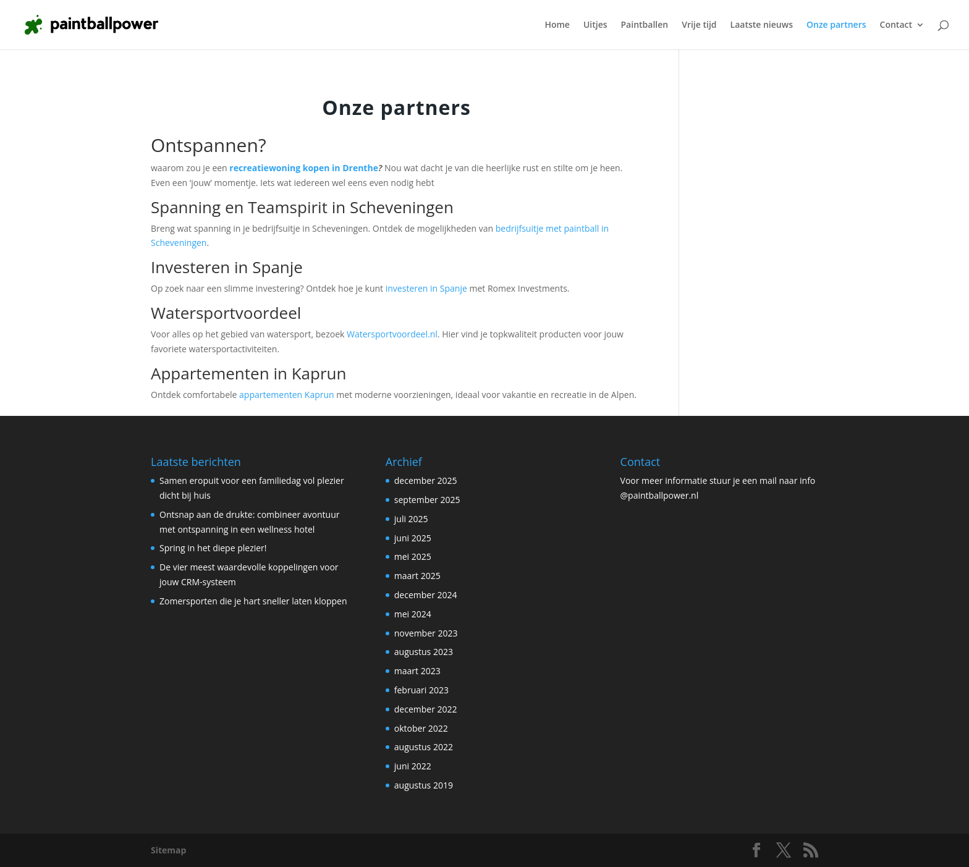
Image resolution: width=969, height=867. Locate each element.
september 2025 (427, 499)
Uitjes (595, 25)
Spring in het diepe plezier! (213, 548)
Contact (896, 25)
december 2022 (425, 709)
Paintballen (645, 25)
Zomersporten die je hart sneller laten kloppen (253, 601)
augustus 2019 (423, 785)
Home (557, 25)
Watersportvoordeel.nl (392, 334)
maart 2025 (417, 576)
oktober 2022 (421, 728)
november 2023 (426, 633)
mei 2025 (412, 556)
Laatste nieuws (761, 25)
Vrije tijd (699, 25)
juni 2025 (412, 538)
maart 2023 (417, 671)
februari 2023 (421, 690)
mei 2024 (412, 614)
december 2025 (425, 480)
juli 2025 (411, 519)
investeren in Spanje (426, 288)
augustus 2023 (423, 652)
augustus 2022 (423, 747)
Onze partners (836, 25)
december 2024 (425, 595)
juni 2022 (412, 766)
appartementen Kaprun (286, 394)
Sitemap (168, 850)
